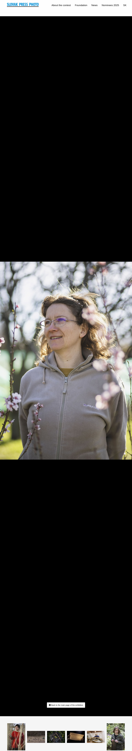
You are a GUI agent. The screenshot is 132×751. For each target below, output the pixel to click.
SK (124, 5)
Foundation (81, 5)
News (94, 5)
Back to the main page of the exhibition (66, 705)
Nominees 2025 (110, 5)
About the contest (61, 5)
